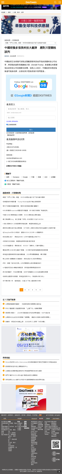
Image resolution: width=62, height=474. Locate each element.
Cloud (32, 447)
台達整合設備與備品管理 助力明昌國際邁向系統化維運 (23, 371)
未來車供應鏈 (4, 424)
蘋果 (7, 177)
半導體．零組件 (12, 424)
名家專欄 (40, 424)
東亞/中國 (21, 426)
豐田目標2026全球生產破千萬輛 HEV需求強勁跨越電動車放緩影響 (25, 250)
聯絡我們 (53, 436)
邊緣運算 (33, 426)
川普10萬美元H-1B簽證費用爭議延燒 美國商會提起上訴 (22, 224)
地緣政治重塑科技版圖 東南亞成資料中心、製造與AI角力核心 (23, 276)
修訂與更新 (4, 434)
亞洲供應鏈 (34, 436)
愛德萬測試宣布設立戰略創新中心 (16, 366)
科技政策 (11, 445)
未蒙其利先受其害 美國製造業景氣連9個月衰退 (19, 241)
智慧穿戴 (33, 456)
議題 (25, 421)
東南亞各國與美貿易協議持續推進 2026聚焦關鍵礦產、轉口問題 (24, 254)
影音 (2, 433)
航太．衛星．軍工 (12, 436)
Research (34, 418)
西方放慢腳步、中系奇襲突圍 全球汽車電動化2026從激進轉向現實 (25, 272)
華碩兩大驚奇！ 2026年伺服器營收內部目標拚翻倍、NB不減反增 (27, 313)
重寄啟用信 (15, 121)
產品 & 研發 (48, 428)
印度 (20, 425)
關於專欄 (40, 429)
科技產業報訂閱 (55, 428)
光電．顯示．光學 (18, 12)
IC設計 (33, 459)
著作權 (23, 415)
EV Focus (34, 433)
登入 (31, 130)
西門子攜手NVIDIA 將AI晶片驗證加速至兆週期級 (21, 375)
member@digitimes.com (14, 158)
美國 (39, 177)
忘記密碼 (8, 121)
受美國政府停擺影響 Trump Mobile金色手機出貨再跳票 (22, 202)
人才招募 (53, 434)
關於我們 (3, 415)
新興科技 (33, 434)
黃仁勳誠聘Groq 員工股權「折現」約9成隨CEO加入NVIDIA (23, 219)
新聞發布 (10, 415)
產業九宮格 (4, 428)
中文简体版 (50, 415)
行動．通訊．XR (12, 430)
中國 (32, 177)
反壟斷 (53, 177)
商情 (25, 426)
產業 (9, 12)
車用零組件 (34, 421)
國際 (20, 428)
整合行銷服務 (55, 433)
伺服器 (33, 451)
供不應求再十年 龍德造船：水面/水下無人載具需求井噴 (22, 281)
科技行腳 (40, 426)
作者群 (40, 427)
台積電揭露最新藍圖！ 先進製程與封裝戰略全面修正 (23, 304)
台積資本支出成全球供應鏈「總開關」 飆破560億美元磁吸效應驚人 (28, 317)
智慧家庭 (33, 439)
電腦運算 (33, 450)
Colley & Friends (40, 422)
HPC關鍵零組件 (34, 424)
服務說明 (17, 415)
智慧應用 (47, 424)
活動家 (48, 418)
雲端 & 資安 (48, 426)
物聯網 (33, 440)
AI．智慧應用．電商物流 (12, 433)
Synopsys (16, 177)
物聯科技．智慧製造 (12, 448)
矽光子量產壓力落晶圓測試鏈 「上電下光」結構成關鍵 (23, 308)
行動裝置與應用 (34, 454)
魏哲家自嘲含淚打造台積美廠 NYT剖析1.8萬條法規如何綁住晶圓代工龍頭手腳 (29, 228)
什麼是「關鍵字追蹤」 (14, 184)
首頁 (5, 418)
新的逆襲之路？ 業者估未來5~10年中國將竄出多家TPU (21, 237)
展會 (2, 431)
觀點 (25, 423)
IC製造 (33, 461)
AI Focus (33, 448)
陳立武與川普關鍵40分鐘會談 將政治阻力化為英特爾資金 (22, 259)
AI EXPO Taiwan (47, 433)
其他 (46, 431)
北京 (46, 177)
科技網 (3, 12)
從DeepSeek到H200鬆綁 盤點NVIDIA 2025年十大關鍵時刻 (23, 232)
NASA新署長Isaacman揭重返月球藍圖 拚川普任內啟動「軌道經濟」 (26, 210)
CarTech (33, 458)
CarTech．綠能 (12, 427)
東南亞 (20, 423)
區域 (18, 421)
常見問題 (34, 415)
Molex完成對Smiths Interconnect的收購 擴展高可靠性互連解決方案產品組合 (31, 362)
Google (25, 177)
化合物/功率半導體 (34, 428)
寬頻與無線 (34, 442)
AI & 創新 (47, 429)
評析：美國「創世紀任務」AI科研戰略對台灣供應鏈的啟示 (22, 263)
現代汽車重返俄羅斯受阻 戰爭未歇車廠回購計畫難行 (21, 206)
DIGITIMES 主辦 (48, 422)
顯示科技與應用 (34, 463)
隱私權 (29, 415)
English (58, 415)
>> (40, 290)
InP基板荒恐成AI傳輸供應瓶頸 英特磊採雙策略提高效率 (22, 268)
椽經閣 (41, 418)
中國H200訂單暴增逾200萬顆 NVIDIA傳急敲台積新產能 (22, 215)
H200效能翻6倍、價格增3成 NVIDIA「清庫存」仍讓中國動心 (23, 246)
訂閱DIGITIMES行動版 (55, 430)
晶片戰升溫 (4, 421)
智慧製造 (33, 437)
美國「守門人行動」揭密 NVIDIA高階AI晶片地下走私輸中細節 (24, 197)
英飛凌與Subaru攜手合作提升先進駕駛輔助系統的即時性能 (25, 380)
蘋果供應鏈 (4, 426)
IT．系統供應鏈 (12, 440)
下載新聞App (55, 439)
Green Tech (34, 431)
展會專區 (26, 428)
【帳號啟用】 (10, 135)
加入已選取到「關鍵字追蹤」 (16, 180)
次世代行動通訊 (34, 444)
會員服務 (53, 425)
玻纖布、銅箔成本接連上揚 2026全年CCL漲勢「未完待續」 (25, 322)
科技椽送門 (4, 429)
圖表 (10, 450)
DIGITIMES (56, 418)
